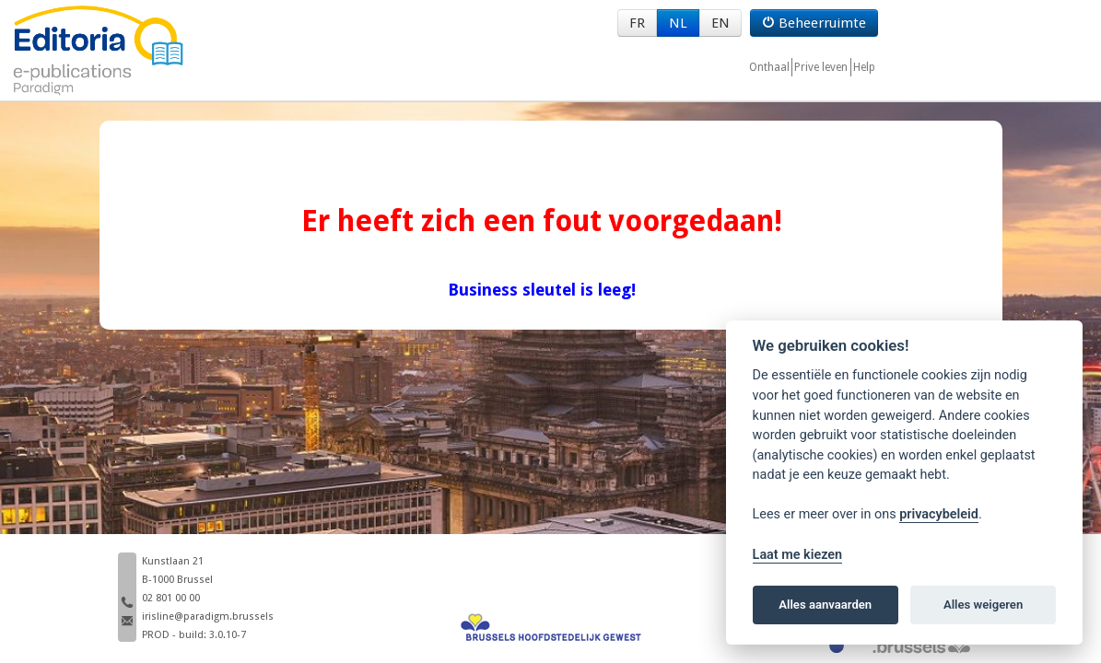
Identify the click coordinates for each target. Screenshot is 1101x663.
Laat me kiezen (798, 555)
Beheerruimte (814, 23)
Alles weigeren (983, 604)
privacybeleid (938, 514)
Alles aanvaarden (825, 604)
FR (637, 23)
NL (678, 23)
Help (864, 67)
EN (720, 23)
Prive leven (821, 67)
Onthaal (769, 67)
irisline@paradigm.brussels (208, 616)
